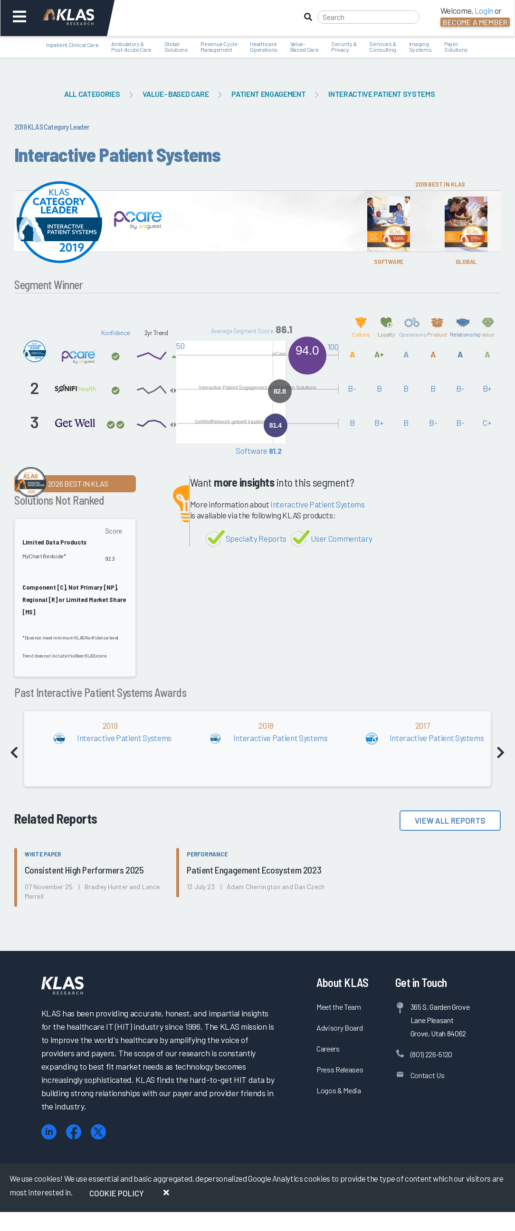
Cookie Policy (116, 1193)
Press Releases (339, 1069)
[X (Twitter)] (98, 1132)
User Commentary (341, 538)
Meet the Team (338, 1006)
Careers (328, 1048)
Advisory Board (339, 1027)
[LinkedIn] (49, 1132)
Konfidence (116, 333)
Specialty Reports (256, 538)
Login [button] (484, 10)
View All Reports (450, 820)
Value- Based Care (176, 93)
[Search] (368, 17)
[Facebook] (73, 1132)
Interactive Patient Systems (381, 93)
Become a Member (475, 22)
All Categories (92, 93)
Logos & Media (338, 1090)
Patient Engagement (268, 93)
